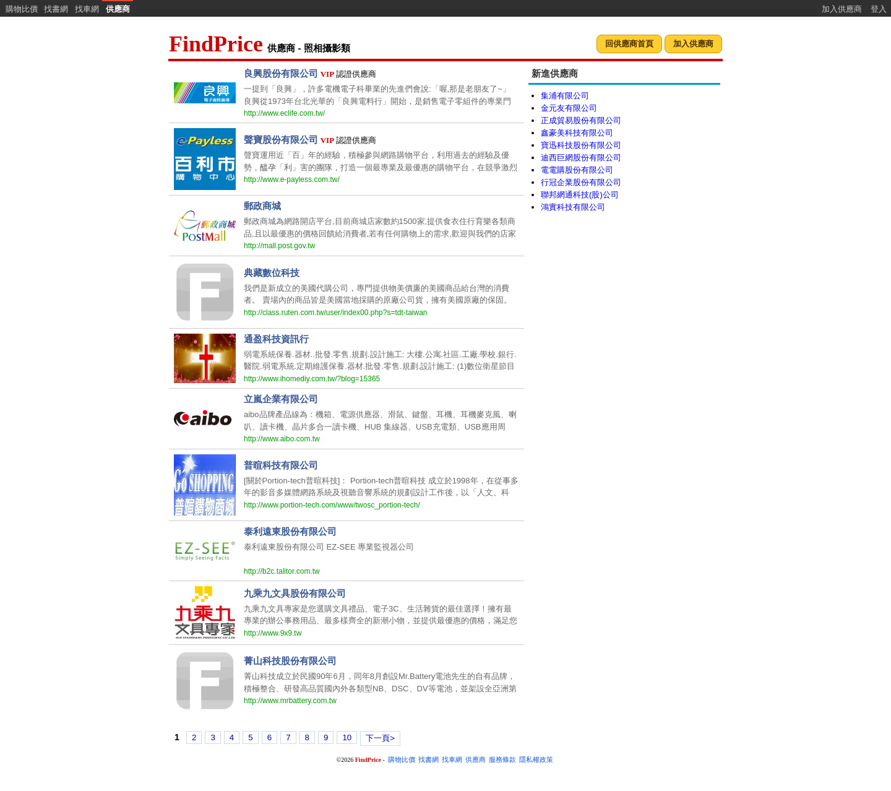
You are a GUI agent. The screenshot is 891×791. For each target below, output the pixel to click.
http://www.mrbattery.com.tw (290, 700)
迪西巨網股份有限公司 (581, 157)
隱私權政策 (536, 759)
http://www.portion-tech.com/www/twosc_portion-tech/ (332, 505)
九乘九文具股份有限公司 (295, 593)
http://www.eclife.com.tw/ (284, 113)
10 (346, 737)
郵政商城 (262, 206)
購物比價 (22, 9)
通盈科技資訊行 (276, 339)
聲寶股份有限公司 (281, 139)
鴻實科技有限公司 (573, 207)
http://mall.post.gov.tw (279, 245)
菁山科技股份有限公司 (290, 660)
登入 (879, 9)
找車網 (87, 9)
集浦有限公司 (565, 95)
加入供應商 (842, 9)
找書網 (56, 9)
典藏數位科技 (271, 272)
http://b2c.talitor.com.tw (282, 571)
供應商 (118, 9)
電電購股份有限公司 (577, 170)
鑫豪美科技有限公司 (577, 132)
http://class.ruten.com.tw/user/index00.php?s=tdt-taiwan (336, 312)
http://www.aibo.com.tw (282, 438)
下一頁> (380, 738)
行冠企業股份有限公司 (581, 182)
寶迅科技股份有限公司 (581, 145)
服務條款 (502, 759)
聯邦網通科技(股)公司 (580, 194)
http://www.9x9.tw (272, 633)
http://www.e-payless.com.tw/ (292, 179)
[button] (629, 44)
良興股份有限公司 (281, 73)
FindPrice (216, 44)
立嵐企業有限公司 (281, 399)
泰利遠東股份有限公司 (290, 531)
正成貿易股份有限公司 (581, 120)
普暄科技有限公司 (281, 465)
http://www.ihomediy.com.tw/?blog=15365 (312, 378)
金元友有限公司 (569, 108)
